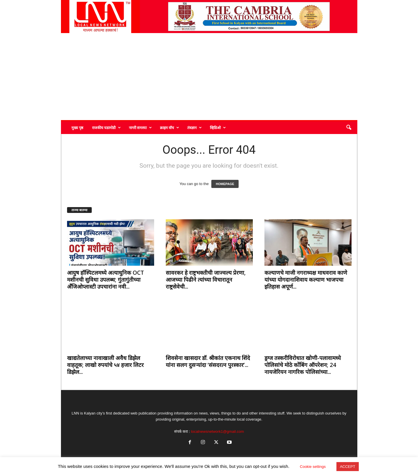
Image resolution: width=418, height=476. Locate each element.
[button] (348, 127)
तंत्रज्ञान (194, 127)
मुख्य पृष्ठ (77, 127)
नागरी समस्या (140, 127)
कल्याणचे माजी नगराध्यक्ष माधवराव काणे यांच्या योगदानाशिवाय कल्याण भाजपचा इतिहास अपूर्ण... (305, 279)
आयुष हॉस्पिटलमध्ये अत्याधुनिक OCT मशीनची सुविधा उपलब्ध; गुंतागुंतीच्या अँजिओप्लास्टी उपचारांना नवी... (105, 279)
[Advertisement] (209, 76)
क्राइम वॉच (169, 127)
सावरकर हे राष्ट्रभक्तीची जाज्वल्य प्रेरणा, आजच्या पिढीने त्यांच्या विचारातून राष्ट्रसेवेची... (206, 279)
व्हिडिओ (218, 127)
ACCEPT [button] (347, 466)
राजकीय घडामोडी (106, 127)
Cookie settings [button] (313, 466)
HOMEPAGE (225, 184)
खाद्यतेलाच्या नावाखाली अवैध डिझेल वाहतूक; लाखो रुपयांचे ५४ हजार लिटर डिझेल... (105, 365)
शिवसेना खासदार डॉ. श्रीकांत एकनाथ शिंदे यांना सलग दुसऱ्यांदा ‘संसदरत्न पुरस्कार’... (208, 361)
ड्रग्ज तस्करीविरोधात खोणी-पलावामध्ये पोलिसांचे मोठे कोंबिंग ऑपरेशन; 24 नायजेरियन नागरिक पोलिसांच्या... (302, 365)
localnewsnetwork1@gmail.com (217, 431)
